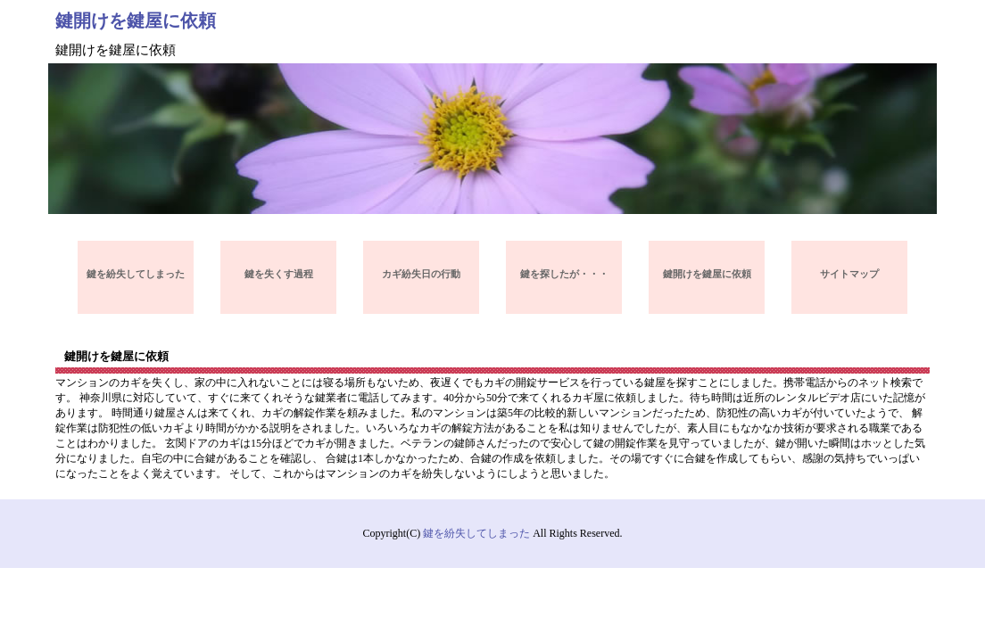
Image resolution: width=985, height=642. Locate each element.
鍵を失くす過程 (278, 273)
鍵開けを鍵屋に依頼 (135, 20)
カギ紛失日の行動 (421, 273)
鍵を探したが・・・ (564, 273)
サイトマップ (849, 273)
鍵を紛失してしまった (136, 273)
